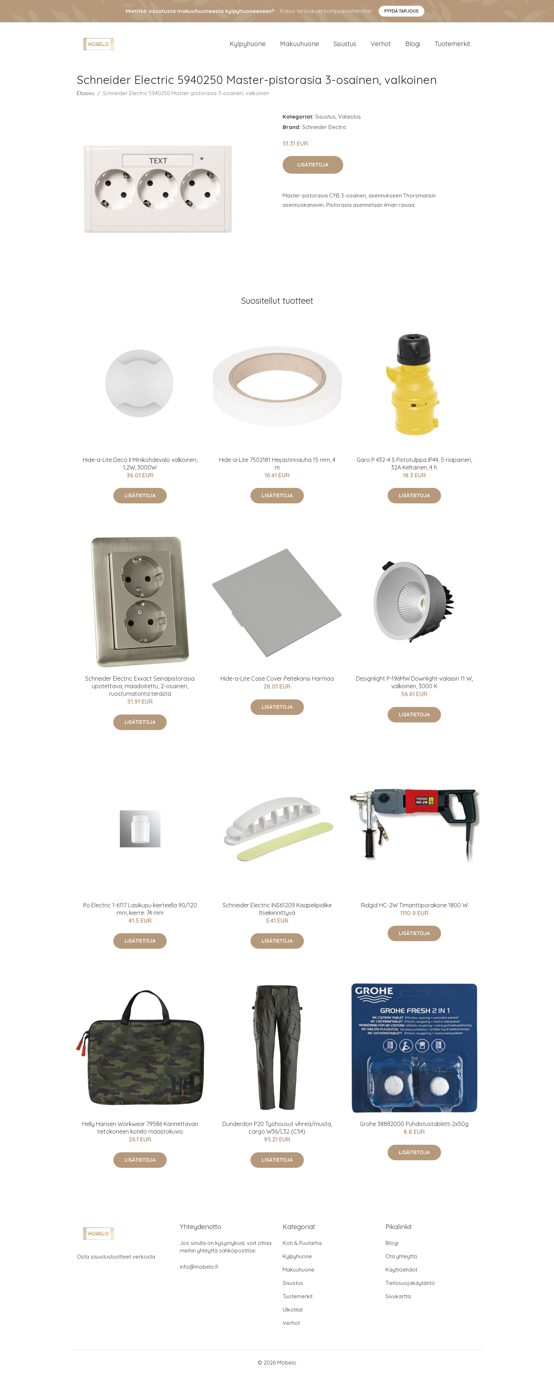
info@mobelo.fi (199, 1266)
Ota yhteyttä (401, 1256)
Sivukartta (398, 1296)
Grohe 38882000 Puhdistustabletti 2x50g (414, 1123)
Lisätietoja (312, 164)
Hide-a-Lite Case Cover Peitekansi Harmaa (277, 678)
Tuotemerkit (452, 44)
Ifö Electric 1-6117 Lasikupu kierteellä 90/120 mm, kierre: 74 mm (140, 909)
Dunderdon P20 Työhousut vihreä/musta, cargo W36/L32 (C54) (277, 1127)
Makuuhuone (299, 44)
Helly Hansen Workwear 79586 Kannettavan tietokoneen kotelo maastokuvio (140, 1127)
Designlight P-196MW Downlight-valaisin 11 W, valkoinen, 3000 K (414, 682)
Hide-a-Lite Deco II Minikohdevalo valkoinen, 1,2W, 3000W (140, 463)
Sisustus (344, 44)
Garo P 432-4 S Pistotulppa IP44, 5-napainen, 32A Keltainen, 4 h (414, 463)
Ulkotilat (293, 1309)
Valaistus (349, 116)
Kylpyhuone (248, 44)
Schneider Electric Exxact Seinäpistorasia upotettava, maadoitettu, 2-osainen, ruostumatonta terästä (140, 686)
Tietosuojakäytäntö (410, 1283)
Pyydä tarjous (401, 11)
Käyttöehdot (401, 1269)
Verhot (381, 44)
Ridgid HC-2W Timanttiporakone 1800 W (414, 905)
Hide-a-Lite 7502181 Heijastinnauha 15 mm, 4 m (277, 463)
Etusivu (85, 93)
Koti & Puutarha (302, 1243)
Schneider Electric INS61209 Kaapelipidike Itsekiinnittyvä (277, 909)
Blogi (412, 44)
